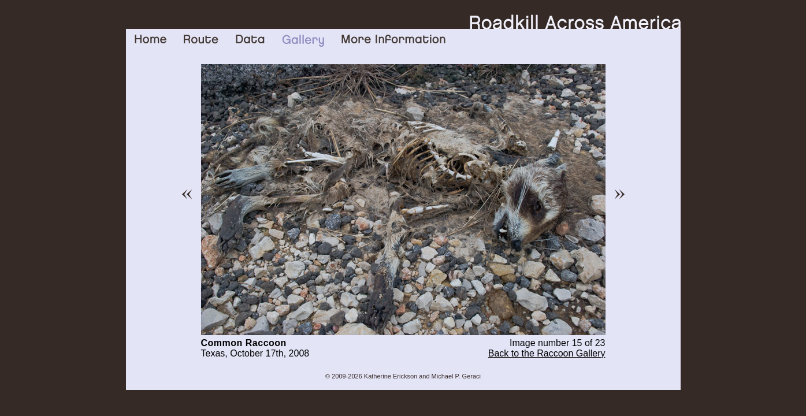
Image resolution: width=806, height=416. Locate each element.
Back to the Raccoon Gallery (547, 353)
